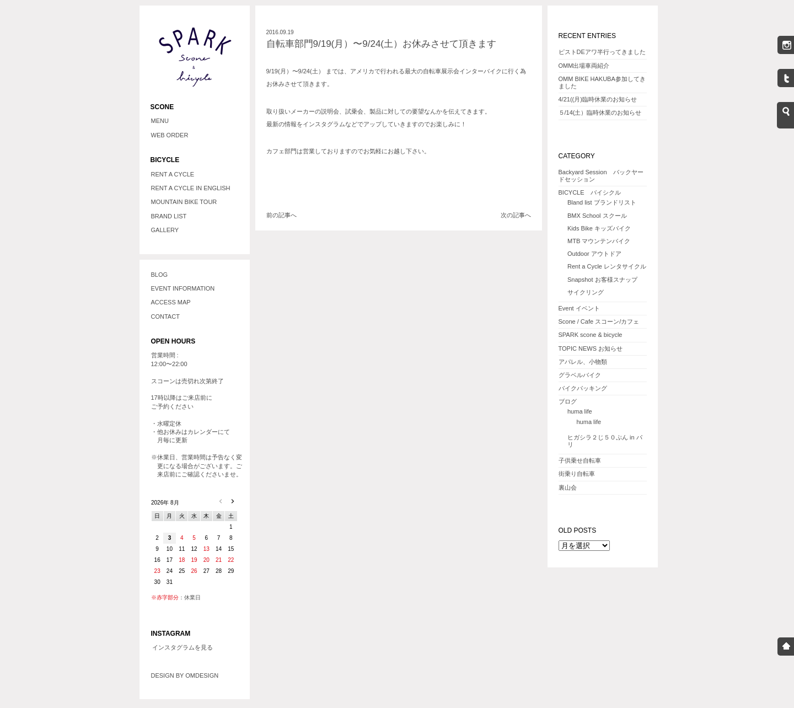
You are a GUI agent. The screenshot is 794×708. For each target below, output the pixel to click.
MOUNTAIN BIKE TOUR (184, 202)
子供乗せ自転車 (580, 460)
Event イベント (579, 308)
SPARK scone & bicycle (591, 334)
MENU (160, 120)
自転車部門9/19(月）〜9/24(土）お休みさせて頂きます (381, 44)
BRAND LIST (169, 216)
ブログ (568, 401)
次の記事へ (516, 215)
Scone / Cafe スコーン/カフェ (599, 321)
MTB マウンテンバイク (598, 241)
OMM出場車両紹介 (584, 65)
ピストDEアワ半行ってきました (602, 52)
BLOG (159, 274)
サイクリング (585, 292)
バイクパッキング (583, 388)
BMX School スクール (597, 215)
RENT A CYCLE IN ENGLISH (190, 188)
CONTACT (165, 316)
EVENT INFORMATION (183, 288)
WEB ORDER (170, 135)
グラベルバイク (580, 375)
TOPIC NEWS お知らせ (591, 348)
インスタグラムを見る (182, 647)
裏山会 (568, 487)
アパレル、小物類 (583, 361)
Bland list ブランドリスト (601, 202)
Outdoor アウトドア (594, 253)
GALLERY (165, 230)
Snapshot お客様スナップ (602, 279)
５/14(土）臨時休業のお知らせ (600, 112)
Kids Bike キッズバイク (599, 228)
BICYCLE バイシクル (590, 192)
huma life (579, 411)
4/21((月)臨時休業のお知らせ (598, 99)
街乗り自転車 (577, 473)
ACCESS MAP (171, 302)
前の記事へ (281, 215)
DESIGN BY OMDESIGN (185, 675)
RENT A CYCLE (173, 174)
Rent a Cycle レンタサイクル (606, 266)
